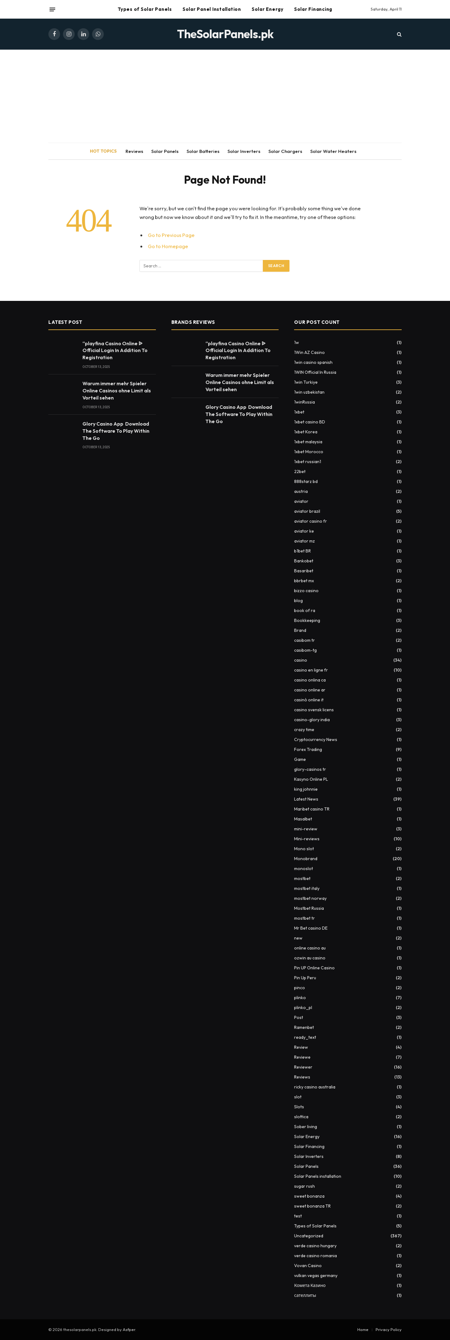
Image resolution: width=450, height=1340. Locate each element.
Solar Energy (268, 9)
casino (300, 660)
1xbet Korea (305, 432)
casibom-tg (305, 650)
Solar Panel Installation (212, 9)
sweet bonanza (309, 1196)
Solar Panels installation (317, 1176)
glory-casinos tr (310, 769)
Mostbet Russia (309, 908)
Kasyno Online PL (311, 779)
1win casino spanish (313, 362)
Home (362, 1329)
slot (298, 1097)
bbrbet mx (304, 580)
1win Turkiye (306, 382)
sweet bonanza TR (312, 1206)
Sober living (305, 1126)
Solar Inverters (243, 151)
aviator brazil (307, 511)
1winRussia (304, 402)
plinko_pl (303, 1007)
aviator (301, 501)
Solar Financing (313, 9)
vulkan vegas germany (316, 1275)
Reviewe (302, 1057)
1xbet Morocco (308, 451)
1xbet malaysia (308, 441)
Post (298, 1017)
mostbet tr (304, 918)
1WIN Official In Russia (315, 372)
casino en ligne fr (311, 670)
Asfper (129, 1329)
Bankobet (303, 561)
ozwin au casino (309, 958)
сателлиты (305, 1295)
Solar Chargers (285, 151)
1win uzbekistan (309, 392)
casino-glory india (312, 719)
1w (296, 342)
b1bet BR (302, 551)
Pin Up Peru (305, 977)
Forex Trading (308, 749)
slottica (301, 1116)
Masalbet (303, 819)
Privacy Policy (389, 1329)
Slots (299, 1107)
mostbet (302, 878)
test (298, 1216)
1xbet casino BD (309, 422)
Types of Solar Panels (145, 9)
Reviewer (303, 1067)
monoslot (303, 868)
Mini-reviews (307, 839)
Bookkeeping (307, 620)
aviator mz (304, 541)
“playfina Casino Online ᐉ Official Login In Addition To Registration (115, 350)
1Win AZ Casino (309, 352)
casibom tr (304, 640)
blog (298, 600)
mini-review (305, 829)
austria (301, 491)
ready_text (305, 1037)
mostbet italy (307, 888)
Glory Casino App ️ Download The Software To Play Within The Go (115, 431)
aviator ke (304, 531)
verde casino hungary (315, 1245)
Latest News (306, 799)
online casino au (310, 948)
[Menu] (52, 9)
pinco (299, 987)
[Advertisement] (225, 96)
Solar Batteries (203, 151)
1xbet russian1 (307, 461)
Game (300, 759)
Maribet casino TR (311, 809)
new (298, 938)
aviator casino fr (310, 521)
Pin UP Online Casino (314, 968)
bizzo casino (306, 590)
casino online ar (309, 690)
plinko (300, 997)
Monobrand (305, 858)
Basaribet (303, 571)
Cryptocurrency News (315, 739)
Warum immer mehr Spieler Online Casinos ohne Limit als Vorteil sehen (116, 390)
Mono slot (304, 848)
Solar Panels (165, 151)
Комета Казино (309, 1285)
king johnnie (306, 789)
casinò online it (309, 700)
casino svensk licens (314, 709)
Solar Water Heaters (333, 151)
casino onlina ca (310, 680)
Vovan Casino (308, 1265)
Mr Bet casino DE (311, 928)
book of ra (304, 610)
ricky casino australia (314, 1087)
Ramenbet (304, 1027)
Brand (300, 630)
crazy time (304, 729)
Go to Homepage (168, 246)
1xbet (299, 412)
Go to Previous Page (171, 235)
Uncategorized (308, 1236)
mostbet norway (310, 898)
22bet (300, 471)
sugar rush (304, 1186)
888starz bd (306, 481)
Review (301, 1047)
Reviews (134, 151)
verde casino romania (315, 1255)
